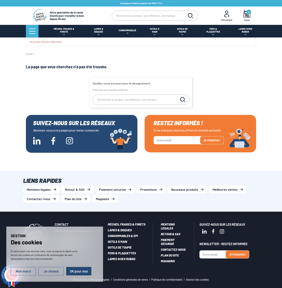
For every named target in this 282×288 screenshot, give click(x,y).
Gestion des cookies (197, 279)
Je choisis (51, 271)
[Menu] (32, 31)
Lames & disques (120, 230)
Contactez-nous (38, 199)
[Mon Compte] (227, 15)
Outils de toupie (120, 247)
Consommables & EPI (123, 236)
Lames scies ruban (121, 259)
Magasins (102, 199)
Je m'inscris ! (212, 140)
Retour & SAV (75, 189)
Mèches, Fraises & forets (126, 224)
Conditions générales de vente (130, 279)
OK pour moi (79, 271)
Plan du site (73, 199)
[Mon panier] (247, 15)
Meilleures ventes (225, 189)
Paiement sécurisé (112, 189)
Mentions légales (39, 189)
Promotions (148, 189)
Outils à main (117, 241)
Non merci (23, 271)
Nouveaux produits (184, 189)
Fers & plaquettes (122, 253)
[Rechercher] (147, 16)
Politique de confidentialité (166, 279)
